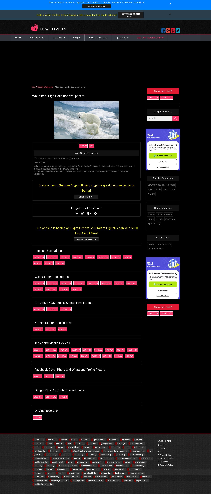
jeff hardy (38, 455)
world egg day (78, 480)
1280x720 (76, 289)
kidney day (54, 451)
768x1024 (132, 350)
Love (172, 189)
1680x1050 (106, 283)
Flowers (168, 214)
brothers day (120, 473)
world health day (90, 473)
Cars (165, 189)
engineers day (131, 477)
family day (92, 455)
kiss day (50, 473)
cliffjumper (52, 440)
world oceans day (137, 473)
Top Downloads (37, 37)
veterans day (97, 462)
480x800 (73, 356)
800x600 (127, 257)
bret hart (59, 443)
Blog (76, 37)
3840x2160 (39, 309)
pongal (127, 462)
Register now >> (96, 6)
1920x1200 (79, 283)
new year (138, 440)
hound (73, 440)
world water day (138, 451)
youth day (87, 477)
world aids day (122, 466)
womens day (140, 462)
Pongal (151, 244)
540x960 (62, 356)
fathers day (65, 455)
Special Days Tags (98, 37)
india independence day (127, 458)
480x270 (63, 397)
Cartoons (170, 219)
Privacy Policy (164, 455)
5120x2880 (52, 309)
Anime (151, 214)
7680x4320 (66, 309)
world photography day (68, 466)
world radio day (92, 469)
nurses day (79, 455)
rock (69, 443)
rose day (106, 469)
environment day (136, 455)
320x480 (60, 263)
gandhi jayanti (57, 462)
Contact (162, 448)
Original (37, 417)
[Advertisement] (105, 64)
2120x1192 (51, 397)
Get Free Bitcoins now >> (131, 15)
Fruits (151, 219)
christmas (126, 440)
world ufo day (53, 477)
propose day (119, 469)
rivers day (128, 480)
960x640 (76, 350)
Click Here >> (86, 197)
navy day (38, 469)
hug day (61, 473)
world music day (41, 458)
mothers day (51, 455)
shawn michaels (137, 443)
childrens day (106, 455)
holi (150, 451)
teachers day (146, 458)
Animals (171, 185)
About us (162, 445)
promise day (74, 473)
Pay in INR (153, 97)
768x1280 (38, 356)
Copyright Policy (165, 465)
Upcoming (122, 37)
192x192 (49, 376)
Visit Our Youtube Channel (150, 37)
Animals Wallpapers (45, 87)
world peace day (41, 462)
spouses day (62, 469)
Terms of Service (165, 458)
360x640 (49, 263)
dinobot (64, 440)
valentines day (100, 447)
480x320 (38, 263)
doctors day (39, 477)
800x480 (109, 350)
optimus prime (98, 440)
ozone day (146, 477)
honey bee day (101, 477)
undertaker (39, 443)
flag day (49, 469)
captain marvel (142, 480)
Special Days (154, 223)
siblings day (106, 473)
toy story (86, 447)
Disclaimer (163, 462)
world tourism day (88, 466)
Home (18, 37)
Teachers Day (164, 244)
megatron (85, 440)
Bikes (151, 189)
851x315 (38, 376)
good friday (115, 447)
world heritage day (95, 480)
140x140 (60, 376)
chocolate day (134, 469)
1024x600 (50, 329)
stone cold (80, 443)
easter (127, 447)
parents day (120, 455)
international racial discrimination (86, 451)
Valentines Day (155, 248)
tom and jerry (73, 447)
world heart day (41, 480)
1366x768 (89, 257)
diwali (70, 462)
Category (59, 37)
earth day (38, 466)
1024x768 (115, 257)
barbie (37, 447)
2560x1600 (52, 283)
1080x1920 (51, 350)
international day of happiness (115, 451)
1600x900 (65, 257)
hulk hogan (121, 443)
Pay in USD (166, 97)
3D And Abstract (156, 185)
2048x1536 (39, 257)
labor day (50, 466)
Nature (151, 194)
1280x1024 (103, 257)
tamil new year (113, 480)
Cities (159, 214)
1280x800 (64, 289)
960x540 (87, 350)
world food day (106, 466)
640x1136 (50, 356)
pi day (65, 451)
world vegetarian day (59, 480)
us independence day (60, 458)
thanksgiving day (113, 462)
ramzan (77, 458)
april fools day (40, 451)
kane (50, 443)
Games (159, 219)
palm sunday (139, 447)
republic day (77, 469)
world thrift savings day (44, 484)
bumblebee (39, 440)
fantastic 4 (113, 440)
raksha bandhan (106, 458)
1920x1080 (52, 257)
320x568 (118, 356)
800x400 (121, 350)
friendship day (89, 458)
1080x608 (38, 397)
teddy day (38, 473)
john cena (92, 443)
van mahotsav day (71, 477)
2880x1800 (39, 283)
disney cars (48, 447)
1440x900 (77, 257)
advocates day (138, 466)
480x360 (85, 356)
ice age (61, 447)
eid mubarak (117, 477)
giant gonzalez (107, 443)
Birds (158, 189)
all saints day (82, 462)
